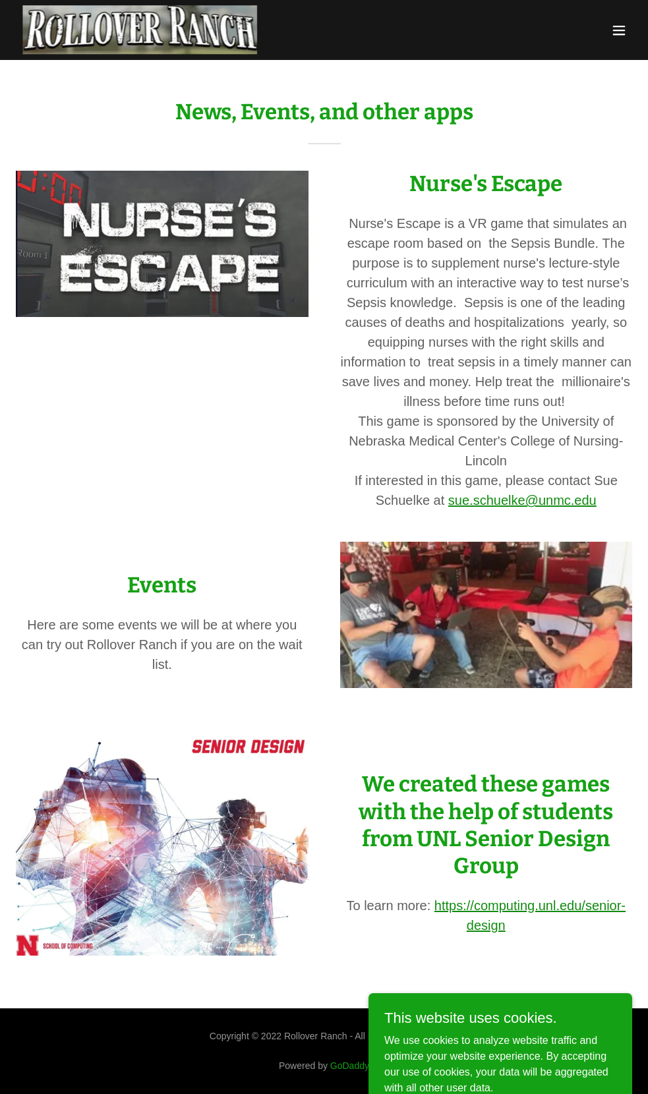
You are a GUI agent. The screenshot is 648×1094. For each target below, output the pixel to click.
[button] (619, 30)
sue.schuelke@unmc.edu (522, 500)
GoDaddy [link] (349, 1065)
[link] (140, 30)
